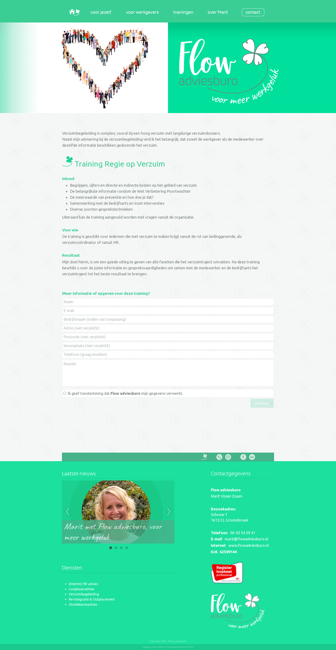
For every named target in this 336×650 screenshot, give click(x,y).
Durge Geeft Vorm (185, 647)
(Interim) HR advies (83, 584)
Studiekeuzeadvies (83, 604)
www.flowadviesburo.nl (248, 545)
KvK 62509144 (224, 552)
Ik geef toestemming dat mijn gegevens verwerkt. (125, 393)
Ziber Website (158, 647)
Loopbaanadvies (81, 589)
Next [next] (168, 511)
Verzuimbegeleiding (84, 594)
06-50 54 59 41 (242, 533)
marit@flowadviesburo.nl (246, 539)
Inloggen (146, 647)
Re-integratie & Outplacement (92, 599)
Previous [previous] (67, 511)
